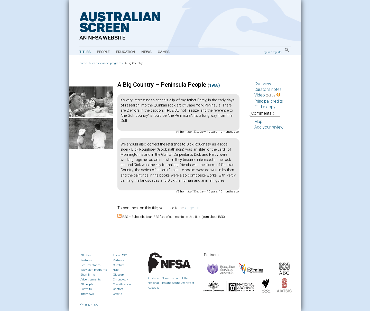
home (83, 63)
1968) (214, 85)
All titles (85, 255)
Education (125, 52)
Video (267, 95)
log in (266, 52)
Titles (85, 52)
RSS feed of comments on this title (176, 217)
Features (86, 260)
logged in (191, 208)
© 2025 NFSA (89, 305)
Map (258, 121)
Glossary (119, 274)
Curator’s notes (268, 89)
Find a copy (264, 106)
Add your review (268, 127)
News (146, 52)
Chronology (120, 279)
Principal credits (268, 101)
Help (116, 269)
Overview (262, 83)
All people (86, 284)
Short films (87, 274)
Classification (122, 284)
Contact (118, 289)
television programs (110, 63)
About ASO (120, 255)
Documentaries (90, 265)
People (103, 52)
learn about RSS (213, 217)
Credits (117, 294)
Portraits (86, 289)
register (277, 52)
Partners (118, 260)
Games (164, 52)
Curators (118, 265)
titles (92, 63)
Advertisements (90, 279)
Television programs (93, 269)
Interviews (87, 294)
